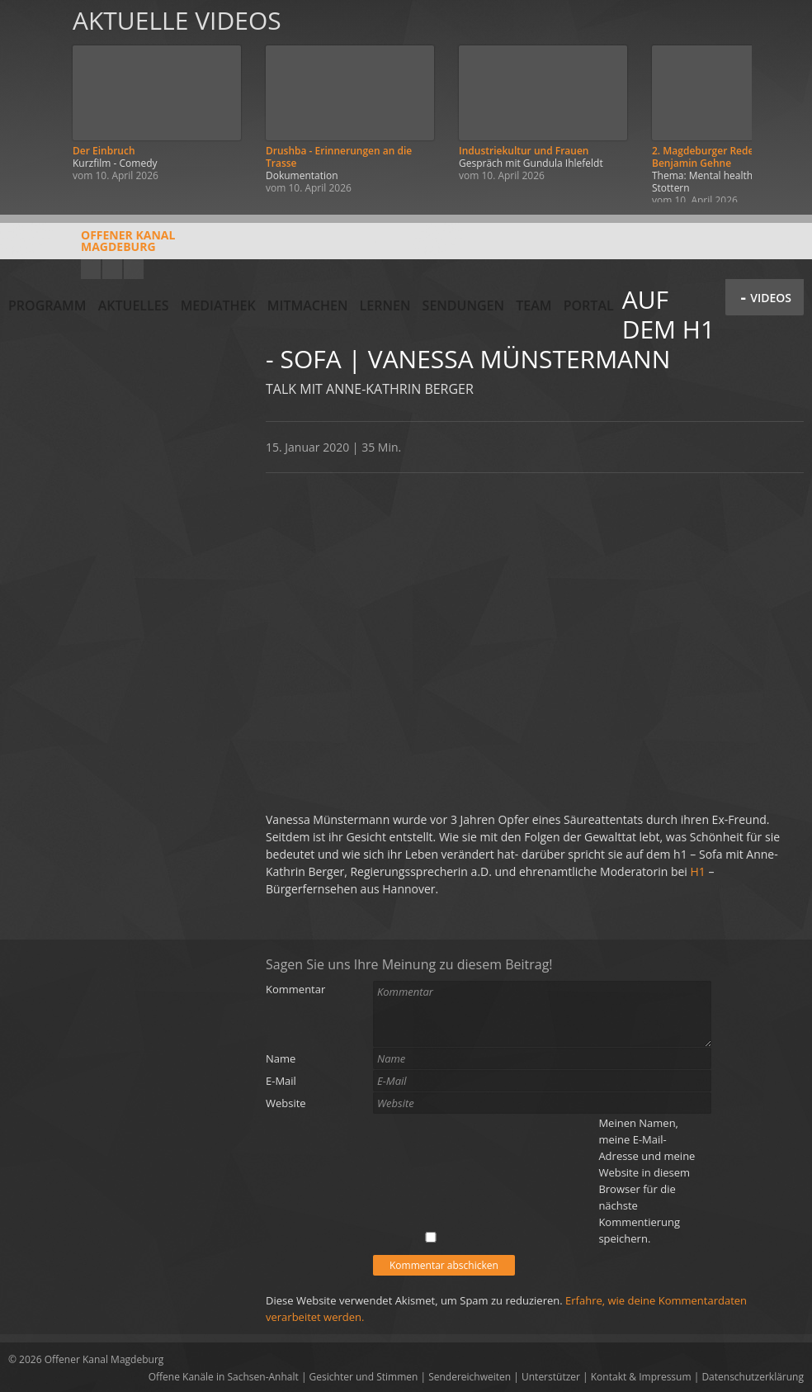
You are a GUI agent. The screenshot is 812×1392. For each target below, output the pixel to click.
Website (286, 1103)
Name (280, 1058)
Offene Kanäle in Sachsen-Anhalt (224, 1377)
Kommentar (295, 989)
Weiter (780, 101)
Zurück (31, 101)
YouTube (91, 269)
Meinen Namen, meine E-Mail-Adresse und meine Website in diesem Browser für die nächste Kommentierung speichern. (646, 1180)
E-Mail (281, 1080)
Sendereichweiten (469, 1377)
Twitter (134, 269)
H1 (698, 871)
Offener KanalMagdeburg (91, 247)
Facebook (112, 269)
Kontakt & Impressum (641, 1377)
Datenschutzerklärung (752, 1377)
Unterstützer (551, 1377)
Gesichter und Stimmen (363, 1377)
